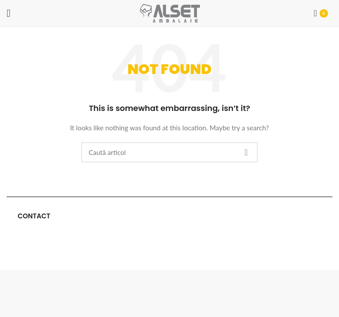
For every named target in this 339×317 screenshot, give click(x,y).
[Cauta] (169, 152)
